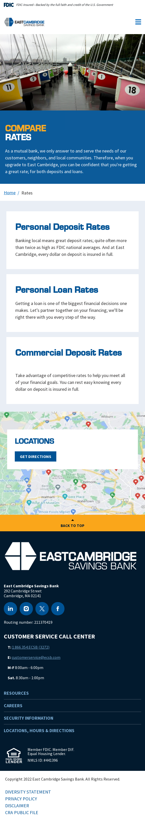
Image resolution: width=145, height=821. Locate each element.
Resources (16, 693)
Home (10, 193)
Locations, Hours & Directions (39, 730)
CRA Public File (21, 812)
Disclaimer (17, 806)
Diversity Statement (28, 792)
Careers (13, 705)
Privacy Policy (21, 799)
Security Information (28, 718)
